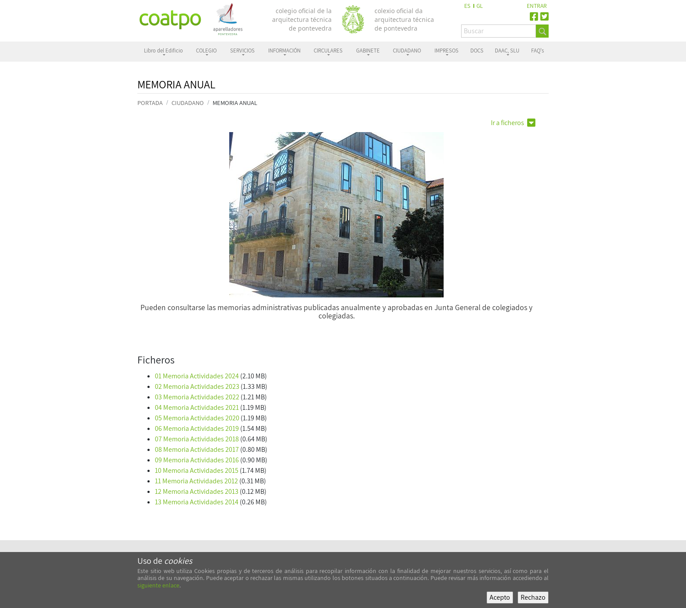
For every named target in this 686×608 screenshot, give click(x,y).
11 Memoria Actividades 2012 (196, 481)
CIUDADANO (188, 102)
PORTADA (150, 102)
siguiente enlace (158, 585)
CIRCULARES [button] (328, 50)
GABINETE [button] (368, 50)
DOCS (476, 50)
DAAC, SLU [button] (507, 50)
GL (479, 6)
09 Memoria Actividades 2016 (197, 460)
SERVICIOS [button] (242, 50)
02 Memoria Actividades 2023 (197, 386)
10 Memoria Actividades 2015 (196, 470)
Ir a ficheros (513, 122)
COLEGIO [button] (206, 50)
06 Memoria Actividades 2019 (197, 428)
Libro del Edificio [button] (163, 50)
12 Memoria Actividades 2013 (196, 491)
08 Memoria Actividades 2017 (197, 449)
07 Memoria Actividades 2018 (197, 439)
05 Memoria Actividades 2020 (197, 418)
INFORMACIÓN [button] (284, 50)
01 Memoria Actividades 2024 (197, 376)
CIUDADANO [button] (407, 50)
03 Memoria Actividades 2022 (197, 397)
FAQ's (537, 50)
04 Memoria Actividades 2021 (197, 407)
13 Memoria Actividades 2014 (196, 502)
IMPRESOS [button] (446, 50)
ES (467, 6)
